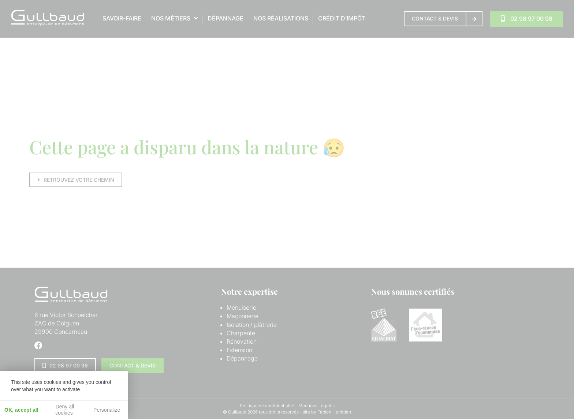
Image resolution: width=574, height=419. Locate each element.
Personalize (106, 410)
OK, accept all (21, 410)
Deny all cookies (64, 410)
